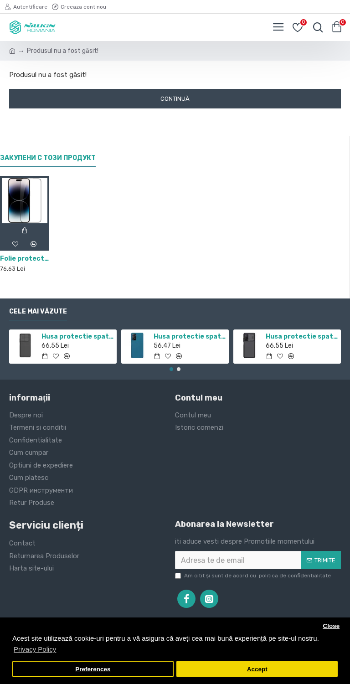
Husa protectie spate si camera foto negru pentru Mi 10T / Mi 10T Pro (302, 336)
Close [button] (331, 625)
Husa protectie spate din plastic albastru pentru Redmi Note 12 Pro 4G (190, 336)
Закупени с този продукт (48, 158)
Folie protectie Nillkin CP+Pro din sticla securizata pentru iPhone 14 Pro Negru (24, 258)
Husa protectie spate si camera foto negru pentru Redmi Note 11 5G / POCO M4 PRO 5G (77, 336)
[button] (171, 369)
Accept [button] (257, 669)
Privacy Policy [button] (35, 649)
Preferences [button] (92, 669)
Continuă (175, 98)
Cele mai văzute (38, 311)
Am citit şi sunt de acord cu (253, 575)
